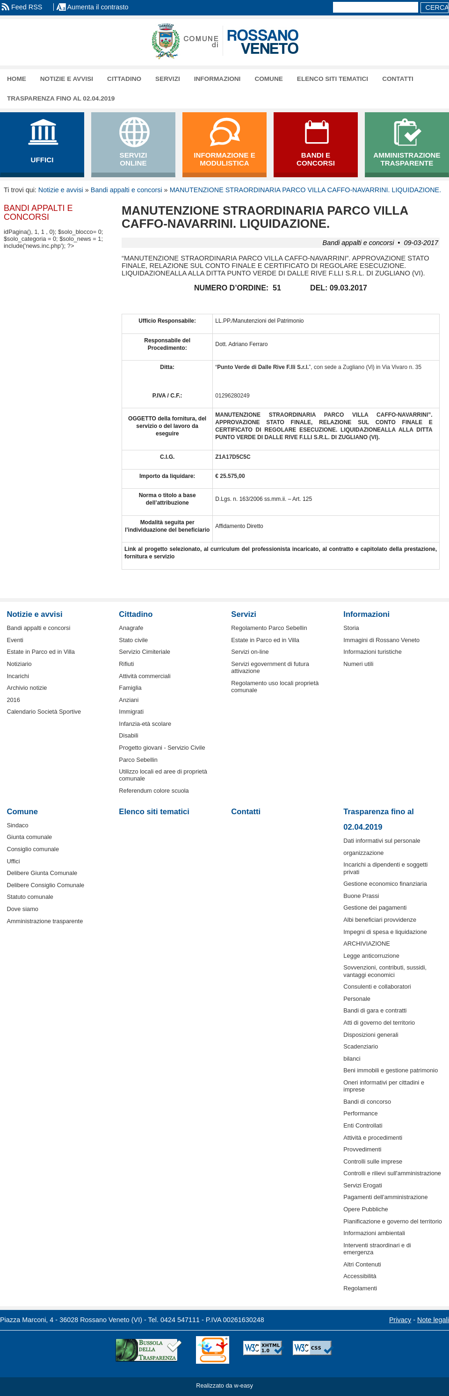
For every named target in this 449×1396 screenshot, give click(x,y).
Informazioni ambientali (374, 1233)
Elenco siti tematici (332, 78)
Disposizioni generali (370, 1034)
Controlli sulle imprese (372, 1161)
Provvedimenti (362, 1149)
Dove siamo (22, 908)
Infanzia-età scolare (145, 723)
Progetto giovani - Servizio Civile (162, 747)
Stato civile (133, 640)
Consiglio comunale (33, 849)
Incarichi (18, 676)
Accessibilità (359, 1276)
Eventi (15, 640)
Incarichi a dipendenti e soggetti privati (385, 868)
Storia (351, 627)
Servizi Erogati (362, 1185)
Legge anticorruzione (371, 955)
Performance (360, 1113)
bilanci (351, 1058)
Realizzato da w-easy (224, 1385)
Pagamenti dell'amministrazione (385, 1197)
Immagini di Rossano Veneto (381, 640)
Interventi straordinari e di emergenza (377, 1249)
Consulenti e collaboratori (377, 986)
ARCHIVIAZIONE (366, 943)
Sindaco (17, 825)
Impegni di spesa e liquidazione (385, 931)
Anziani (128, 699)
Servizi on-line (249, 651)
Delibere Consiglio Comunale (45, 885)
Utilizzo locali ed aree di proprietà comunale (163, 775)
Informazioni (217, 78)
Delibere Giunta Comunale (42, 872)
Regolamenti (360, 1288)
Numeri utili (358, 663)
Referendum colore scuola (153, 790)
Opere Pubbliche (365, 1209)
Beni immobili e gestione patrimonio (390, 1070)
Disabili (128, 735)
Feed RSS (26, 7)
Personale (356, 998)
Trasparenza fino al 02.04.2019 (61, 98)
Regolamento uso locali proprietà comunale (275, 687)
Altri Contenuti (362, 1264)
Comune (268, 78)
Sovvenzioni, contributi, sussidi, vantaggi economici (385, 971)
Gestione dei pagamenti (374, 907)
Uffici (13, 861)
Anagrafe (131, 627)
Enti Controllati (362, 1125)
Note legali (433, 1320)
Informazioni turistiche (372, 651)
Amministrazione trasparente (45, 921)
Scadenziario (360, 1046)
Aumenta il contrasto (97, 7)
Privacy (400, 1320)
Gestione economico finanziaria (385, 883)
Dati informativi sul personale (381, 840)
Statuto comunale (30, 896)
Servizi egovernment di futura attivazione (270, 667)
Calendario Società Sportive (44, 711)
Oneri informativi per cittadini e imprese (383, 1086)
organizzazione (363, 852)
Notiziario (19, 663)
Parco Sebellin (138, 759)
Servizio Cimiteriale (144, 651)
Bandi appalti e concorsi (126, 190)
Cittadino (124, 78)
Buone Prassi (361, 895)
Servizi (167, 78)
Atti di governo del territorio (379, 1022)
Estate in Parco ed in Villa (41, 651)
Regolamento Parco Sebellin (269, 627)
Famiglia (130, 687)
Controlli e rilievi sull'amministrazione (392, 1173)
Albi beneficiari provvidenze (379, 919)
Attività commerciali (144, 676)
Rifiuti (126, 663)
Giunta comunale (29, 836)
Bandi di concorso (367, 1101)
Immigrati (131, 711)
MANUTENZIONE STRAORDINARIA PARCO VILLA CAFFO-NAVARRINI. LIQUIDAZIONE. (306, 190)
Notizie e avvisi (66, 78)
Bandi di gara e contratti (374, 1010)
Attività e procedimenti (372, 1137)
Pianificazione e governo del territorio (392, 1221)
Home (16, 78)
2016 (13, 699)
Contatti (397, 78)
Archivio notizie (27, 687)
